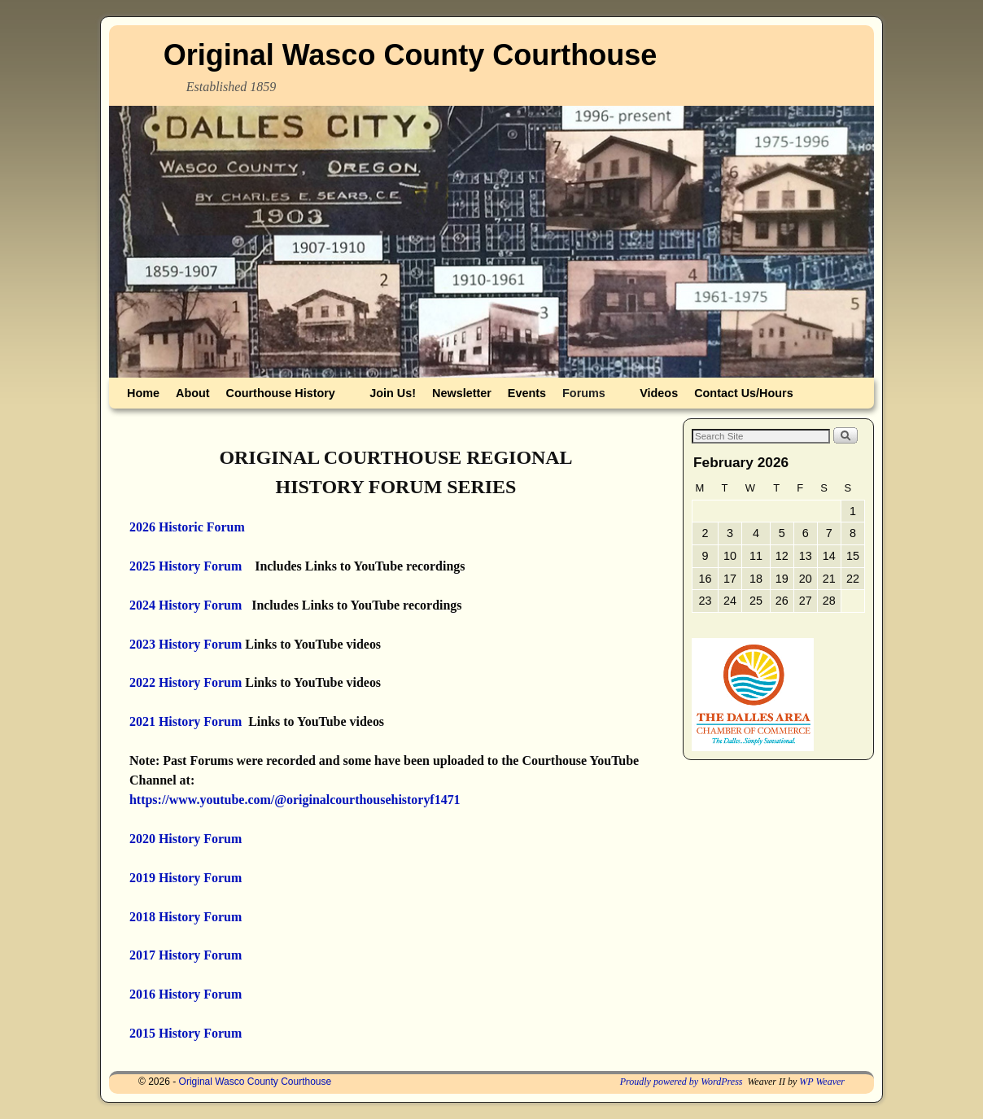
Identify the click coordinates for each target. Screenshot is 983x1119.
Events (527, 393)
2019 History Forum (185, 878)
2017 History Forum (185, 955)
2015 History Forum (185, 1033)
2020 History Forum (185, 839)
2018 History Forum (185, 917)
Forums (586, 398)
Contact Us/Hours (743, 393)
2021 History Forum (185, 721)
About (193, 393)
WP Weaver (822, 1081)
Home (143, 393)
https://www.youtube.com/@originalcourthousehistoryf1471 (295, 799)
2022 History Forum (185, 682)
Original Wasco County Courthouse (411, 55)
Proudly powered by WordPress (681, 1081)
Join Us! (392, 393)
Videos (659, 393)
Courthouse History (284, 398)
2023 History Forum (185, 644)
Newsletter (462, 393)
